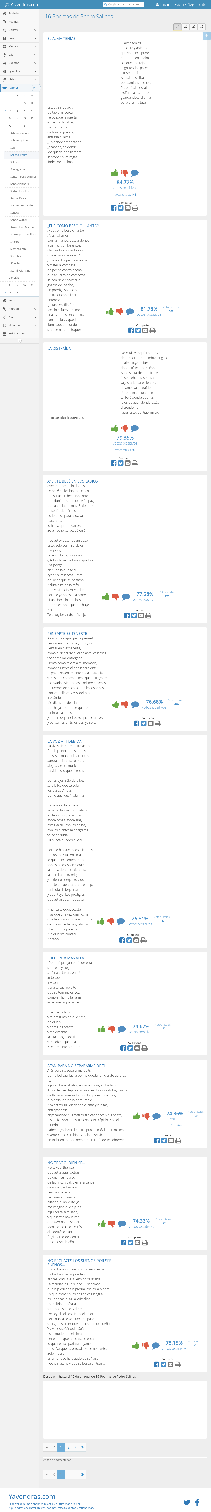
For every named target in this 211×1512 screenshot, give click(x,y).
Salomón (15, 162)
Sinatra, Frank (18, 249)
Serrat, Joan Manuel (21, 227)
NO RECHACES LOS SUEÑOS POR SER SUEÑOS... (79, 1262)
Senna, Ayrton (18, 220)
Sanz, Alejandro (19, 184)
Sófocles (14, 263)
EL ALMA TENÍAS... (63, 38)
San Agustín (17, 169)
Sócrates (15, 256)
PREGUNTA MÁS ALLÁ (65, 957)
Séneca (14, 213)
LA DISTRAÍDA (59, 348)
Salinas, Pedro (18, 155)
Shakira (14, 241)
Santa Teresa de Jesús (22, 176)
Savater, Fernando (21, 205)
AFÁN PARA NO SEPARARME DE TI (76, 1065)
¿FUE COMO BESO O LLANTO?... (74, 225)
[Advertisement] (82, 71)
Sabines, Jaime (18, 140)
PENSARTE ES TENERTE (67, 633)
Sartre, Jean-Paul (19, 191)
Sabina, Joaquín (19, 133)
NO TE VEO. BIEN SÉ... (66, 1162)
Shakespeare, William (22, 234)
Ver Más (14, 278)
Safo (12, 147)
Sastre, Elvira (17, 198)
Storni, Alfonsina (19, 270)
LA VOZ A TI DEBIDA (64, 741)
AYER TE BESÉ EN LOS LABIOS (72, 481)
